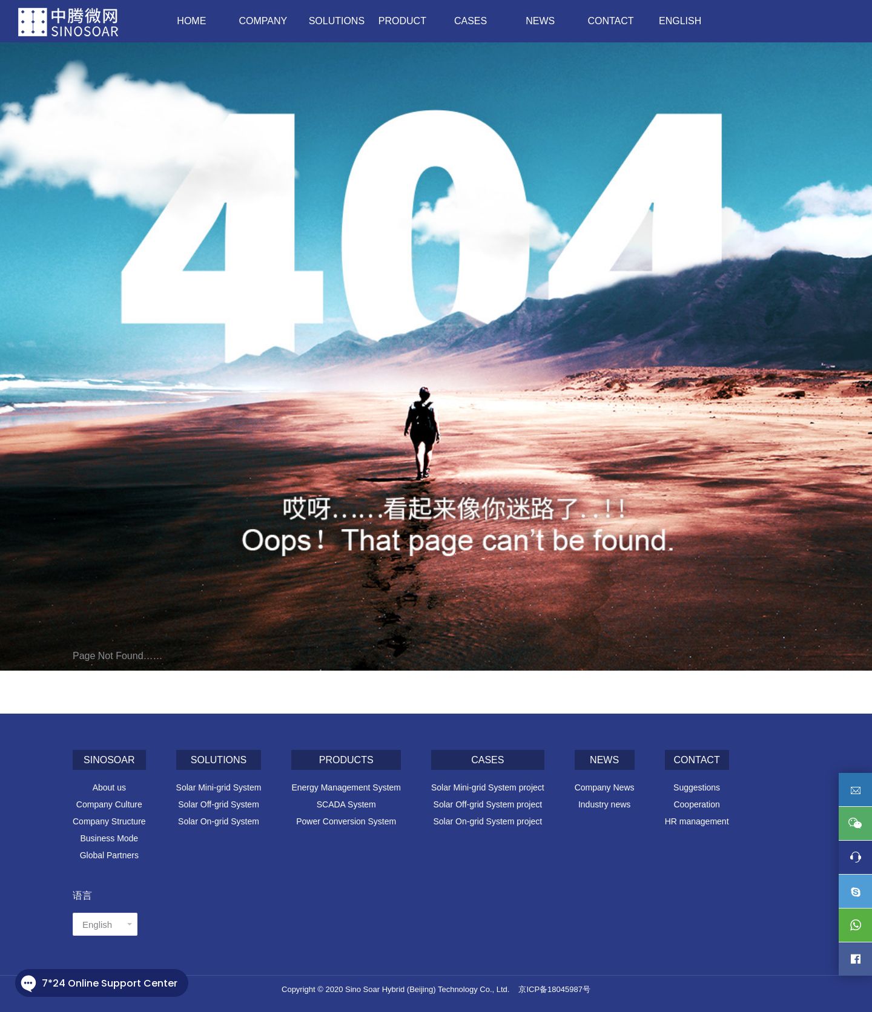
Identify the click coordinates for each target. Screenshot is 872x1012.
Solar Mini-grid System (219, 787)
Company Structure (109, 821)
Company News (605, 787)
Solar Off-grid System (218, 804)
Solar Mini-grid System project (487, 787)
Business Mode (109, 838)
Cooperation (696, 804)
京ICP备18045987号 (554, 989)
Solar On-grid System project (487, 821)
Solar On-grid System (218, 821)
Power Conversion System (346, 821)
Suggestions (696, 787)
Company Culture (109, 804)
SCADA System (346, 804)
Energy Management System (346, 787)
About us (109, 787)
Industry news (604, 804)
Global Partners (109, 855)
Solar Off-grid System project (488, 804)
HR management (697, 821)
